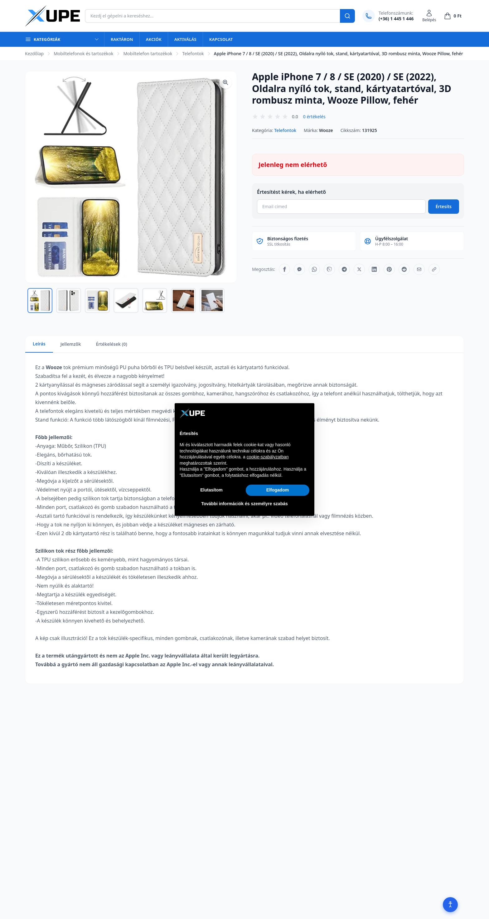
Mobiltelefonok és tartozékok (83, 53)
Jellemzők (71, 344)
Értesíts (444, 206)
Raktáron (122, 39)
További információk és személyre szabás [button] (244, 503)
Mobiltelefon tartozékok (147, 53)
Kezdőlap (34, 53)
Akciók (154, 39)
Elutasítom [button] (211, 489)
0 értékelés (314, 117)
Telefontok (193, 53)
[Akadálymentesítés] (450, 904)
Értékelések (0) (111, 344)
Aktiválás (185, 39)
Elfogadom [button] (277, 489)
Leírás (39, 344)
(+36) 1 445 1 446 (396, 19)
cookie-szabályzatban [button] (268, 456)
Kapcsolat (221, 39)
